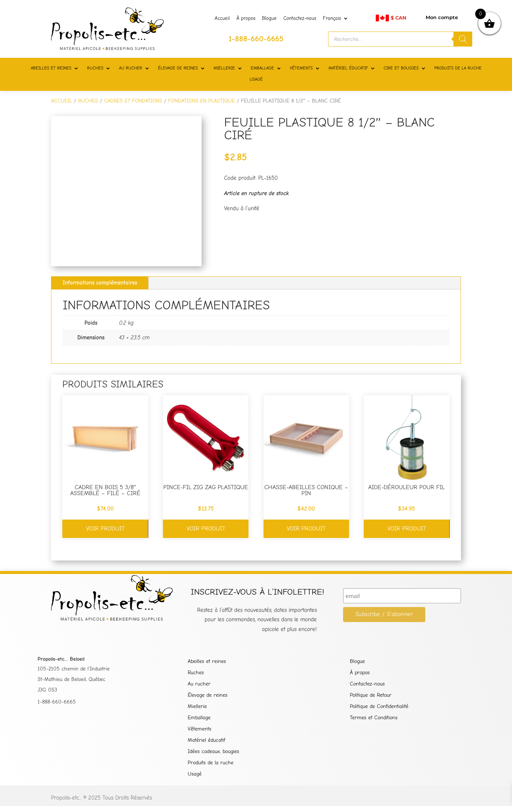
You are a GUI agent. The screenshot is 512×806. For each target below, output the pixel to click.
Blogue (269, 18)
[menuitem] (335, 20)
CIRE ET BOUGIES (401, 68)
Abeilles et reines (207, 661)
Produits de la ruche (210, 763)
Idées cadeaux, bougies (213, 752)
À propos (245, 18)
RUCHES (95, 68)
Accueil (222, 18)
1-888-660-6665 (57, 702)
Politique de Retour (371, 695)
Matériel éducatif (206, 740)
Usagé (195, 774)
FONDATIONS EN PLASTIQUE (201, 101)
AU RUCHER (130, 68)
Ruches (196, 673)
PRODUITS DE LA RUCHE (458, 68)
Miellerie (197, 707)
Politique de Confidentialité (379, 707)
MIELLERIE (224, 68)
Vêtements (199, 729)
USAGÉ (256, 79)
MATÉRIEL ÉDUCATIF (348, 68)
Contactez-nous (299, 18)
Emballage (199, 718)
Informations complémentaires (100, 282)
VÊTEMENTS (301, 68)
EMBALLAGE (262, 68)
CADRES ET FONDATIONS (133, 101)
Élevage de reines (207, 695)
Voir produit (105, 528)
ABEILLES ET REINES (51, 68)
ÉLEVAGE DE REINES (178, 68)
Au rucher (199, 684)
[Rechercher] (462, 39)
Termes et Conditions (374, 718)
